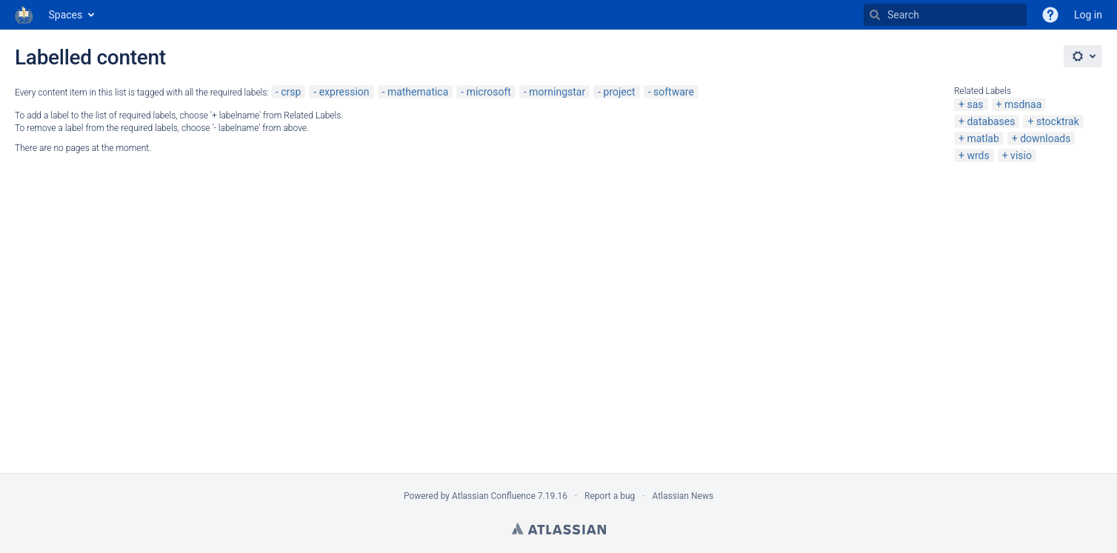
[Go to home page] (24, 15)
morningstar (557, 92)
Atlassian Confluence (494, 496)
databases (991, 121)
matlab (982, 138)
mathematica (417, 92)
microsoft (489, 92)
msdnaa (1022, 104)
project (620, 92)
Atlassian (559, 528)
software (673, 92)
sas (975, 104)
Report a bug (609, 496)
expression (344, 92)
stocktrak (1057, 121)
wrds (978, 155)
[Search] (875, 15)
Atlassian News (682, 496)
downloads (1045, 138)
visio (1021, 155)
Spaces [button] (66, 15)
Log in (1088, 15)
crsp (291, 92)
